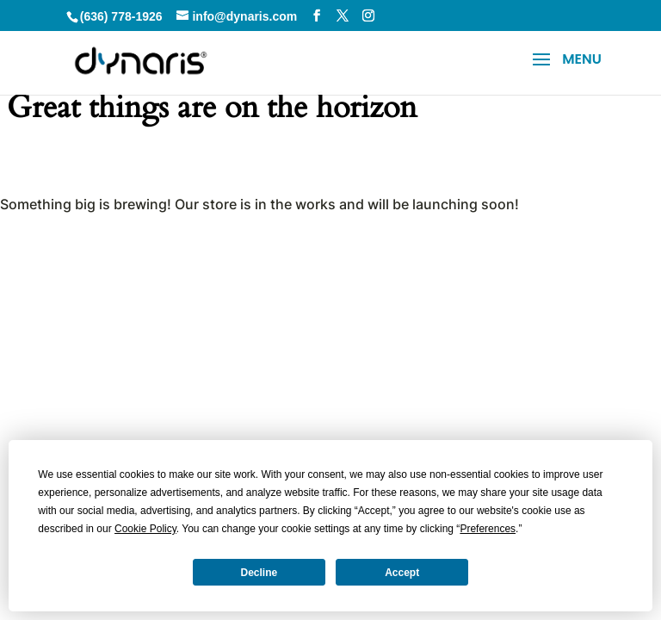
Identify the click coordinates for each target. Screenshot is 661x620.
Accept (402, 573)
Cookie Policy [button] (145, 529)
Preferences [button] (488, 529)
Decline (259, 573)
